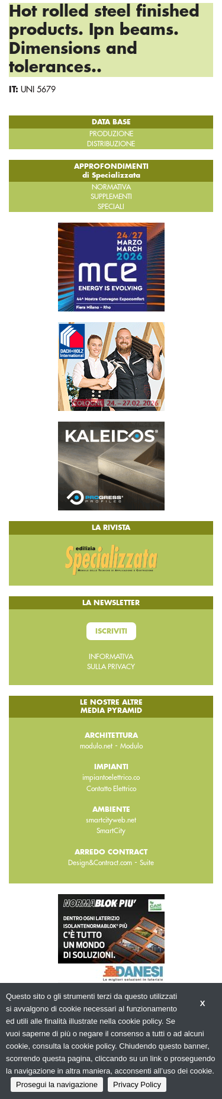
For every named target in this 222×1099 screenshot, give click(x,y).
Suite (147, 862)
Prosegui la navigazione (57, 1084)
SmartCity (111, 830)
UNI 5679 (38, 89)
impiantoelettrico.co (111, 777)
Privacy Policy (137, 1084)
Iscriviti (111, 631)
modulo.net (96, 746)
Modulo (131, 746)
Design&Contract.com (100, 862)
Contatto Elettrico (111, 788)
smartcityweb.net (111, 820)
